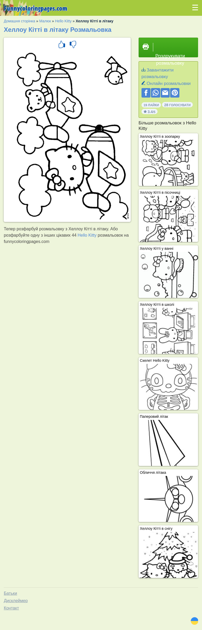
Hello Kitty (63, 21)
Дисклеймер (16, 600)
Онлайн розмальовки (168, 83)
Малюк (45, 21)
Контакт (11, 608)
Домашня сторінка (19, 21)
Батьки (10, 593)
